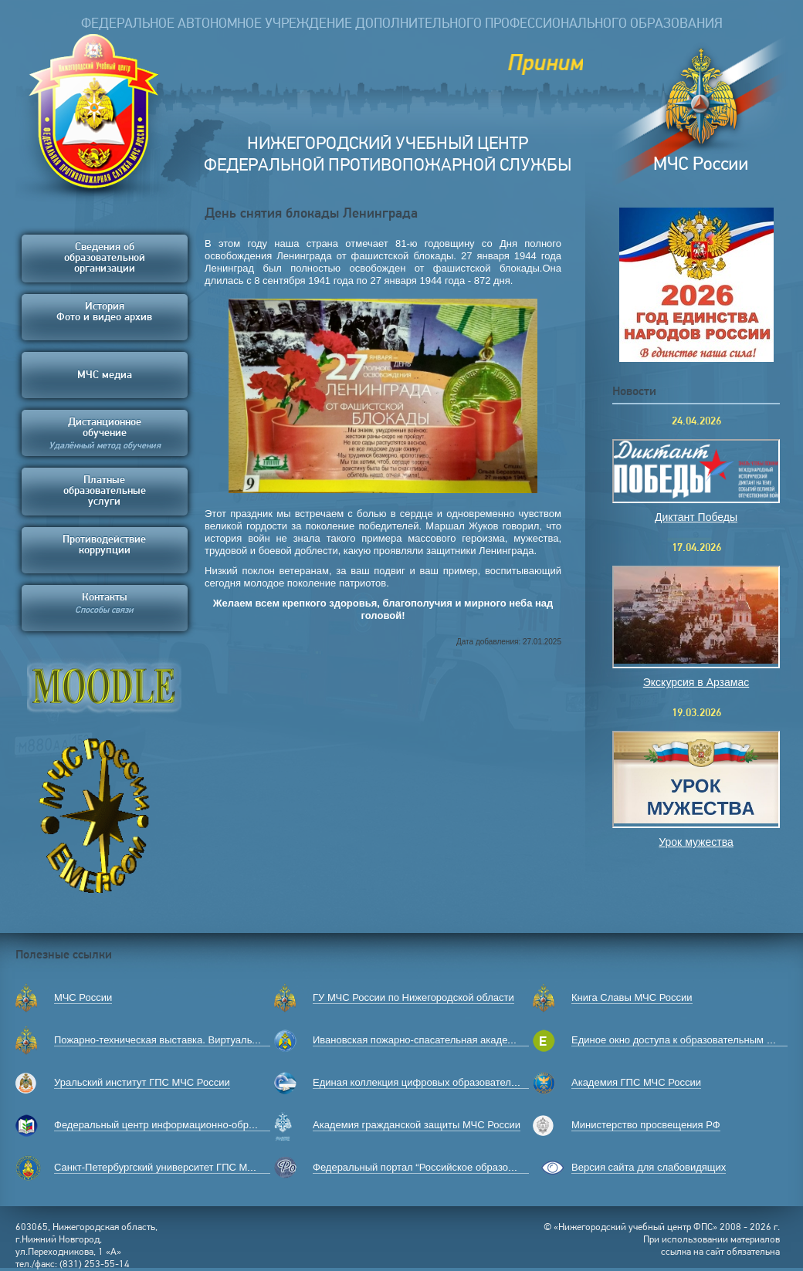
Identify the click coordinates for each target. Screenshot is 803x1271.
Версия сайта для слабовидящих (648, 1167)
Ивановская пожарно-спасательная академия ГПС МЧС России (461, 1040)
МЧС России (83, 997)
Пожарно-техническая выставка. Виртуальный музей (177, 1040)
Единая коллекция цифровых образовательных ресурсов (446, 1082)
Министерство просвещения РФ (645, 1125)
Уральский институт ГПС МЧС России (142, 1082)
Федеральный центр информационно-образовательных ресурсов (206, 1125)
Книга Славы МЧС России (632, 997)
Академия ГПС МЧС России (636, 1082)
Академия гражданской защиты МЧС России (416, 1125)
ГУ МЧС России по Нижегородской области (413, 997)
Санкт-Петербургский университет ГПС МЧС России (175, 1167)
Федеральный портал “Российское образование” (426, 1167)
